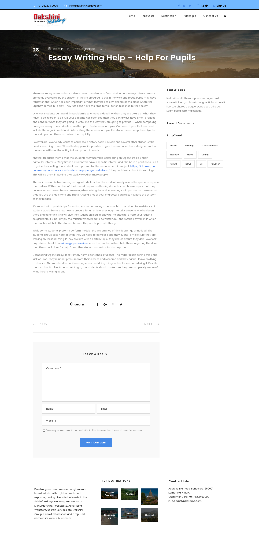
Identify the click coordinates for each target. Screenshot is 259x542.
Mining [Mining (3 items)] (205, 154)
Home (131, 16)
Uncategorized (83, 49)
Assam (130, 494)
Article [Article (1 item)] (173, 145)
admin (58, 49)
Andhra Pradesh (109, 494)
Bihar (149, 496)
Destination (168, 16)
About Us (148, 16)
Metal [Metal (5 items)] (190, 154)
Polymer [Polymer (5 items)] (215, 163)
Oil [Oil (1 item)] (201, 163)
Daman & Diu (109, 516)
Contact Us (210, 16)
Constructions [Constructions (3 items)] (210, 145)
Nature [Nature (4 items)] (173, 163)
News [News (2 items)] (188, 163)
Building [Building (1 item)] (189, 145)
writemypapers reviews (74, 243)
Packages (190, 16)
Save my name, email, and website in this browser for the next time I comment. (94, 430)
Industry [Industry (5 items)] (174, 154)
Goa (129, 513)
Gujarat (149, 515)
